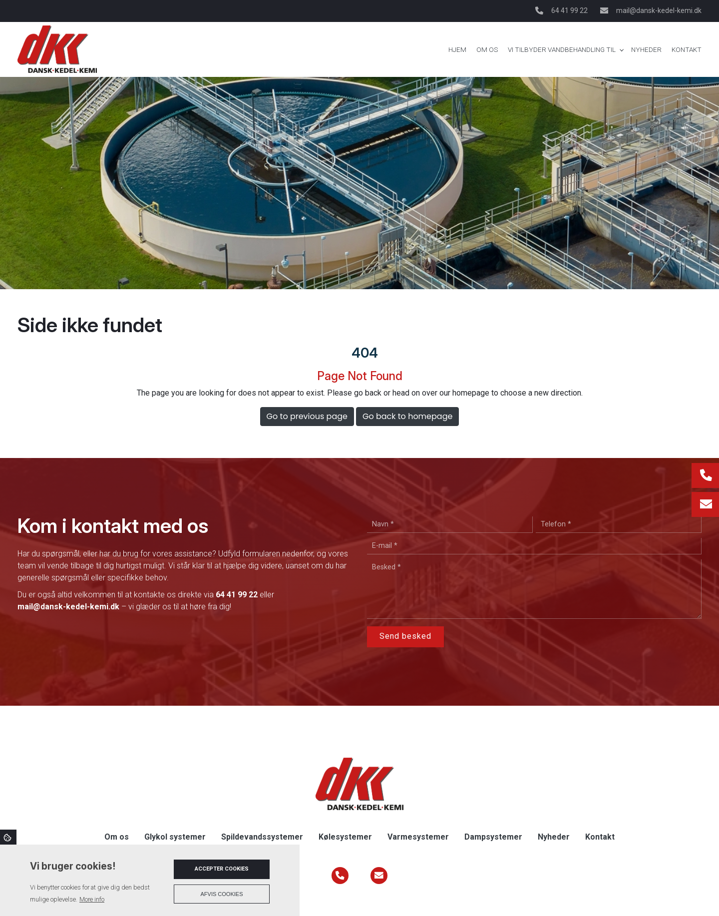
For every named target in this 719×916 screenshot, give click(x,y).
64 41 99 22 (569, 10)
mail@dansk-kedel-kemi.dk (659, 10)
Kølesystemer (345, 837)
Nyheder (554, 837)
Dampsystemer (493, 837)
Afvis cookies (222, 894)
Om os (116, 837)
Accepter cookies (222, 869)
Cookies (8, 837)
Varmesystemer (418, 837)
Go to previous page (307, 416)
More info (91, 899)
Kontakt (600, 837)
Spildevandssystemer (262, 837)
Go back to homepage (407, 416)
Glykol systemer (175, 837)
